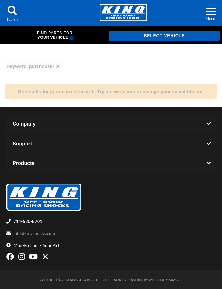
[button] (12, 13)
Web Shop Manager (165, 279)
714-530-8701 (28, 221)
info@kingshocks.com (34, 233)
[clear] (58, 66)
